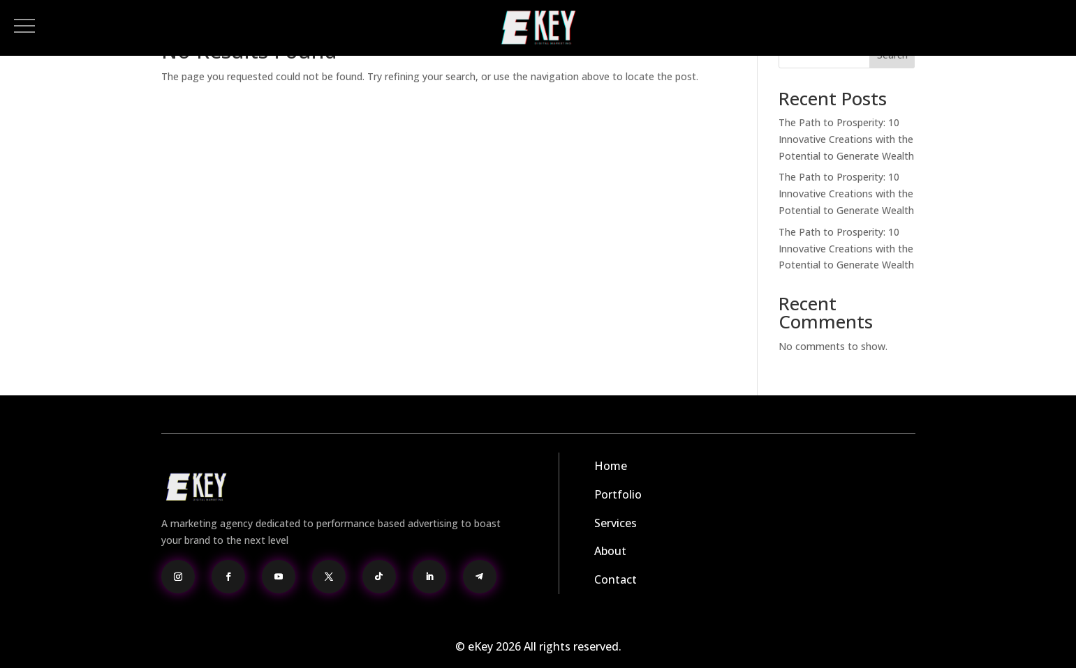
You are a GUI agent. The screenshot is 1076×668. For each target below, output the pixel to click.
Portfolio (618, 494)
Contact (615, 579)
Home (610, 465)
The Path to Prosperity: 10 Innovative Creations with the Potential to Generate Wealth (846, 139)
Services (615, 523)
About (610, 551)
